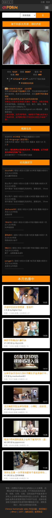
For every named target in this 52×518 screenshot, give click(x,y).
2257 (21, 511)
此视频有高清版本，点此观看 (20, 88)
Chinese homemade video (17, 509)
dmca (13, 511)
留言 (24, 79)
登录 (48, 2)
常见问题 (33, 509)
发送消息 (24, 139)
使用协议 (38, 511)
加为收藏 (16, 79)
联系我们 (43, 509)
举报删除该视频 (27, 83)
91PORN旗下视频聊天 (17, 91)
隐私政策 (29, 511)
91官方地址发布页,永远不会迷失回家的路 (21, 99)
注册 (43, 2)
